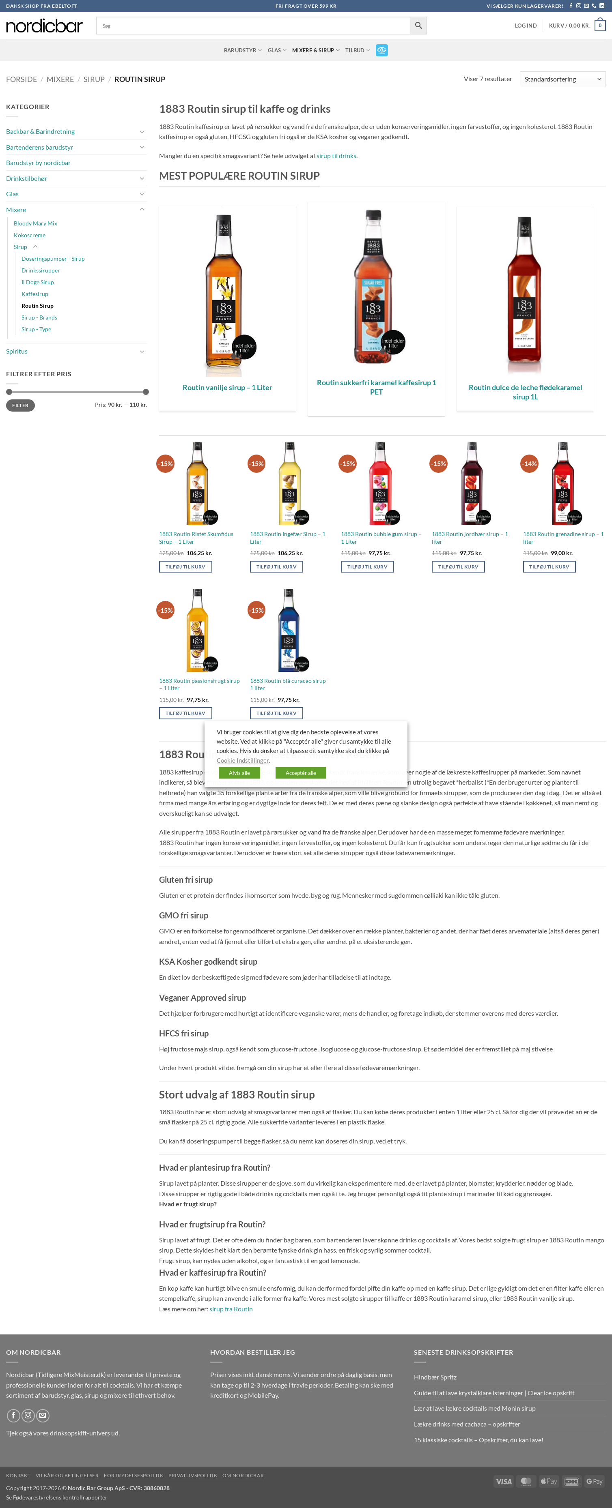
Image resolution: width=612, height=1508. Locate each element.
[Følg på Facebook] (571, 6)
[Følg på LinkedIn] (601, 6)
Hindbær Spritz (435, 1377)
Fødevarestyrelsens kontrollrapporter (60, 1497)
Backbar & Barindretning (40, 131)
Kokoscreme (29, 235)
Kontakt (18, 1475)
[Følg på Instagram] (578, 6)
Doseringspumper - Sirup (53, 258)
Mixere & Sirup (316, 50)
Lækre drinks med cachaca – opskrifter (467, 1424)
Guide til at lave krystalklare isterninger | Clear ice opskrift (494, 1392)
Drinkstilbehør (26, 178)
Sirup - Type (36, 329)
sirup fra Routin (231, 1309)
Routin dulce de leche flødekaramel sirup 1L (525, 392)
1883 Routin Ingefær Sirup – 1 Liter (287, 537)
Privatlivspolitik (192, 1475)
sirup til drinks (336, 155)
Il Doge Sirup (38, 282)
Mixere (60, 79)
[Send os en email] (586, 6)
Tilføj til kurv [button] (186, 566)
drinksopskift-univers (80, 1433)
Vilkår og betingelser (67, 1475)
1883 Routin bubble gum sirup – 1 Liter (381, 537)
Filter (20, 405)
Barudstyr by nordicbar (38, 162)
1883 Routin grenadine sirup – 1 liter (563, 537)
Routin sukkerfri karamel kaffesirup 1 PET (376, 387)
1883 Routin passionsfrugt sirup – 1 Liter (199, 684)
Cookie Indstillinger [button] (243, 760)
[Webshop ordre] (563, 79)
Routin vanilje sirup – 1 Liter (227, 387)
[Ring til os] (594, 6)
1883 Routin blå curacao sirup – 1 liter (290, 684)
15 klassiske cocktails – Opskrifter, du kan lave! (478, 1440)
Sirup (94, 79)
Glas (277, 50)
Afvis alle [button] (239, 773)
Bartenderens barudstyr (39, 147)
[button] (526, 25)
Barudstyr (243, 50)
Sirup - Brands (39, 317)
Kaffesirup (35, 293)
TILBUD (357, 50)
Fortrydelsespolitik (134, 1475)
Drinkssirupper (41, 270)
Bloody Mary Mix (35, 223)
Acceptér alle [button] (301, 773)
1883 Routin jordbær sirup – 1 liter (470, 537)
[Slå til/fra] (142, 131)
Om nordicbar (243, 1475)
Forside (21, 79)
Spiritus (17, 351)
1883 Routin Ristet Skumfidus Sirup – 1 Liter (196, 537)
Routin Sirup (38, 305)
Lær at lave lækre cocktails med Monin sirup (475, 1408)
